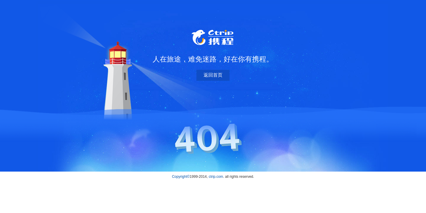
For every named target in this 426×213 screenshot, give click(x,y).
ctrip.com (216, 177)
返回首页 (213, 75)
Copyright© (181, 177)
